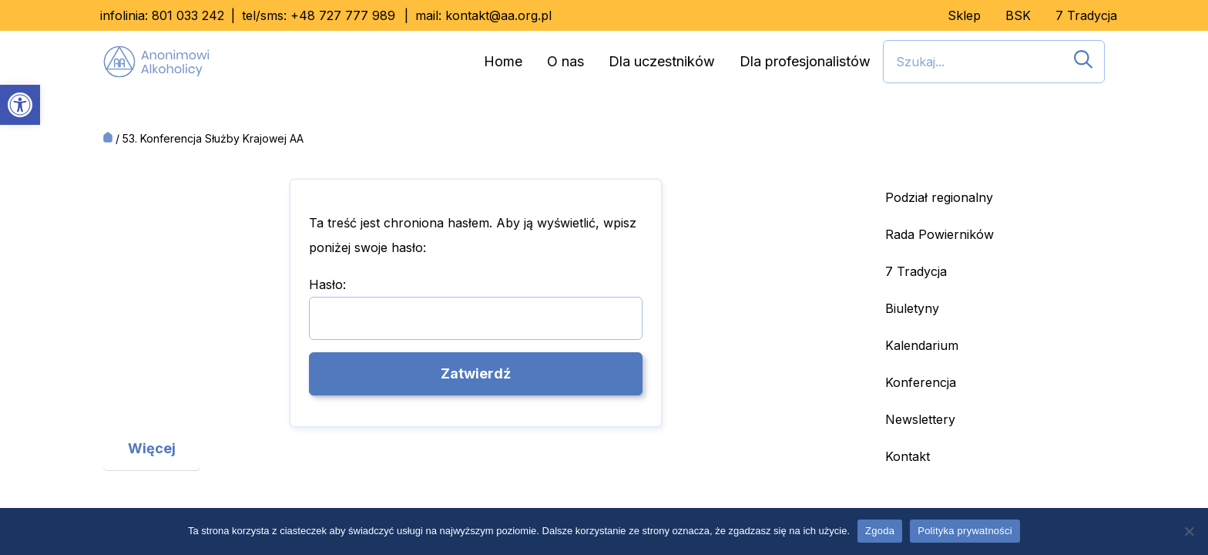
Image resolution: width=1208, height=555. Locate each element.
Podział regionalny (939, 197)
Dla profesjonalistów (805, 61)
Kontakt (907, 456)
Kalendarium (921, 345)
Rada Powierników (939, 234)
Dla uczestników (662, 61)
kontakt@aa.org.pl (498, 15)
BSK (1018, 15)
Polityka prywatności (965, 530)
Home (503, 61)
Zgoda (879, 530)
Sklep (964, 15)
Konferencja (920, 382)
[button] (20, 105)
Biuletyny (912, 308)
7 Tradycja (1086, 15)
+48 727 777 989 (342, 15)
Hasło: (476, 308)
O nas (565, 61)
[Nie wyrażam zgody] (1188, 531)
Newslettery (920, 419)
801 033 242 (188, 15)
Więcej (152, 448)
